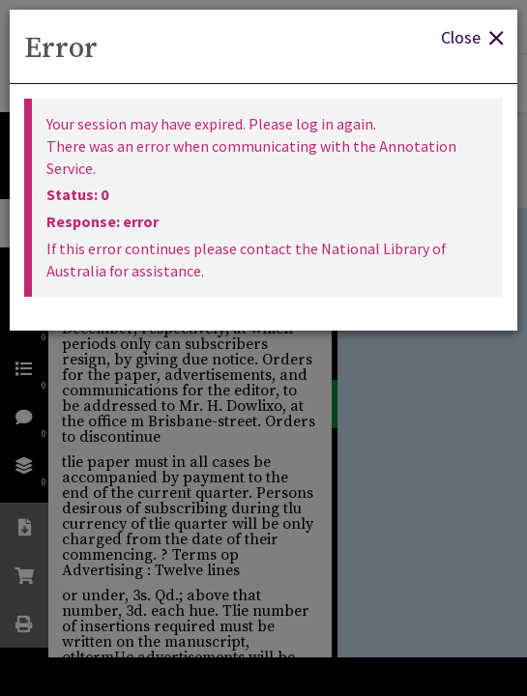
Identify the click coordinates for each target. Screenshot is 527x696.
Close (472, 36)
